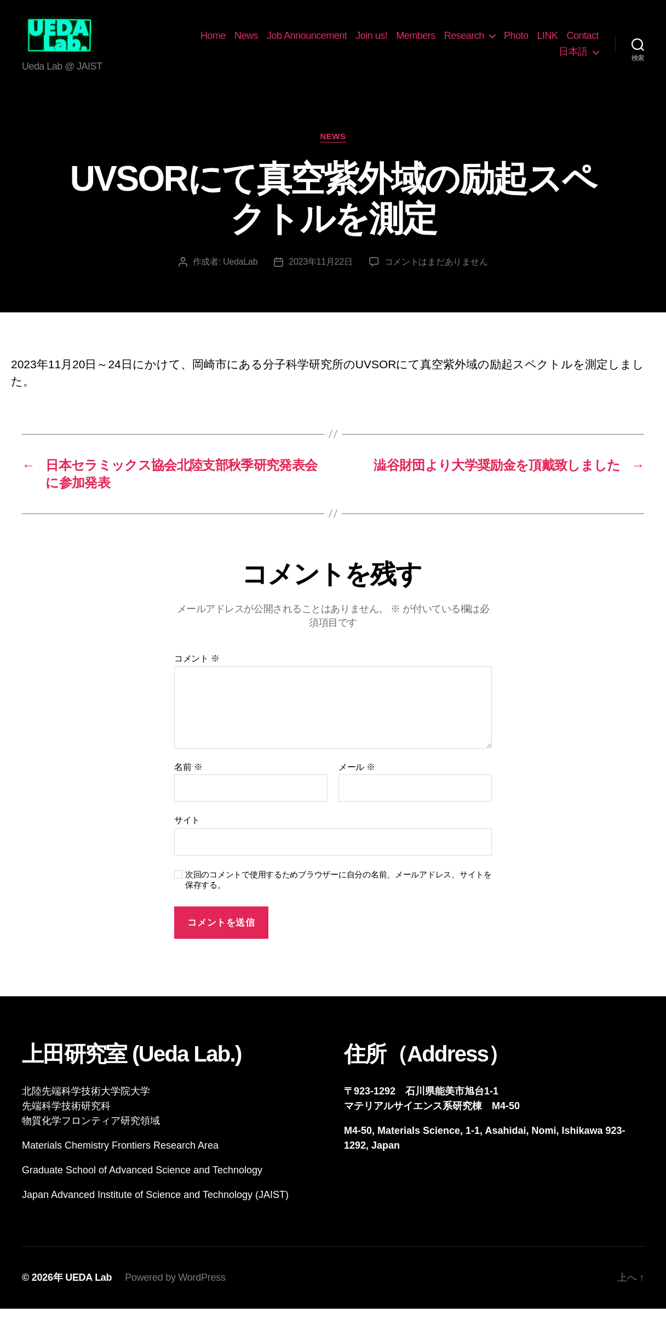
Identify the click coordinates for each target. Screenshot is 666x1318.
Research (505, 40)
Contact (534, 56)
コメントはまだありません (436, 271)
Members (456, 40)
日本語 (573, 56)
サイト (187, 829)
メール (356, 775)
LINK (588, 40)
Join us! (412, 40)
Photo (556, 40)
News (287, 40)
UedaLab (240, 271)
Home (254, 40)
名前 (188, 775)
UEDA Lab (88, 1286)
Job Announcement (348, 40)
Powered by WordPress (175, 1286)
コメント (197, 667)
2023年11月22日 (320, 271)
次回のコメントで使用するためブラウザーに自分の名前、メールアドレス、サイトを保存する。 (338, 889)
